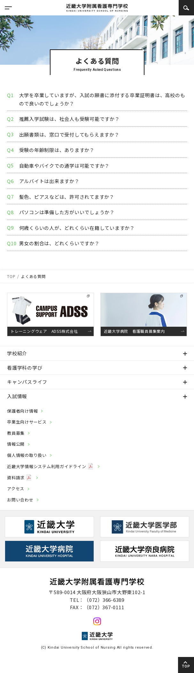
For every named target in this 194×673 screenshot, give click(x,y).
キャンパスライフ (27, 381)
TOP (186, 666)
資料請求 (19, 478)
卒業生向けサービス (27, 422)
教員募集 (16, 433)
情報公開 (16, 444)
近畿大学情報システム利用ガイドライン (50, 466)
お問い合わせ (20, 500)
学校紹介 (17, 353)
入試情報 (17, 396)
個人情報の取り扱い (27, 455)
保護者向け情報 (22, 411)
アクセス (15, 488)
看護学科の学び (24, 367)
